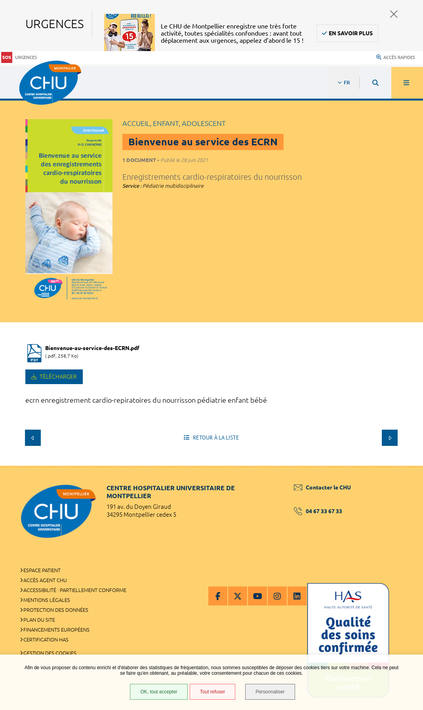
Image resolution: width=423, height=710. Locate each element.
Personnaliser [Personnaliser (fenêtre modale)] (269, 692)
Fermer (394, 14)
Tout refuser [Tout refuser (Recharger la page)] (212, 692)
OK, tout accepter (158, 692)
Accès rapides (395, 57)
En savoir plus (351, 33)
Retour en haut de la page (403, 466)
